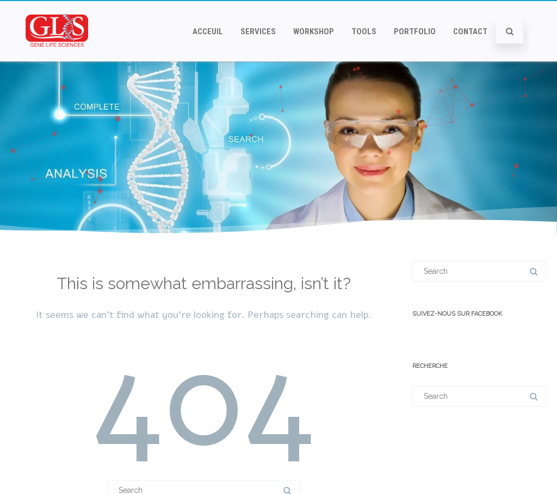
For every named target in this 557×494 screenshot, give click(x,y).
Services (258, 31)
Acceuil (208, 31)
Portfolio (415, 31)
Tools (363, 31)
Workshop (313, 31)
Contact (470, 31)
